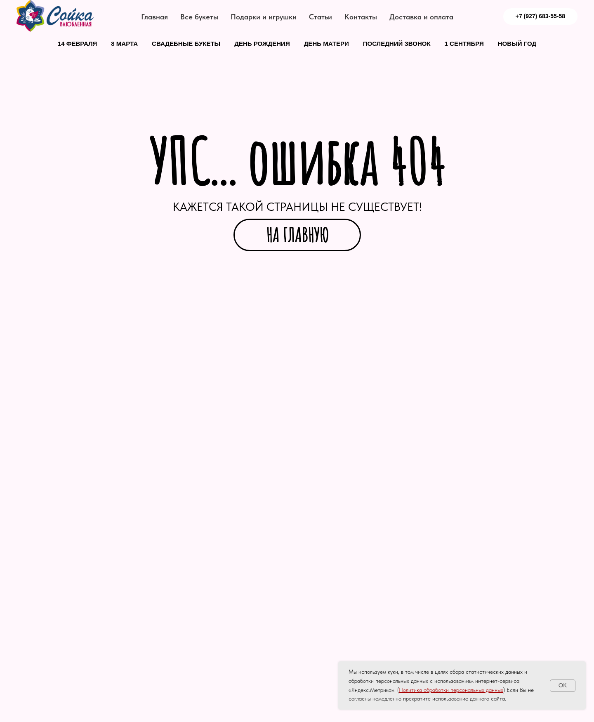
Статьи (320, 16)
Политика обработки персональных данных (451, 690)
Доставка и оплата (421, 16)
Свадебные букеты (186, 43)
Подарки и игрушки (264, 16)
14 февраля (77, 43)
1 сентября (464, 43)
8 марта (124, 43)
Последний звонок (397, 43)
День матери (326, 43)
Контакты (360, 16)
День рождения (262, 43)
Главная (154, 16)
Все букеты (199, 16)
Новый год (517, 43)
